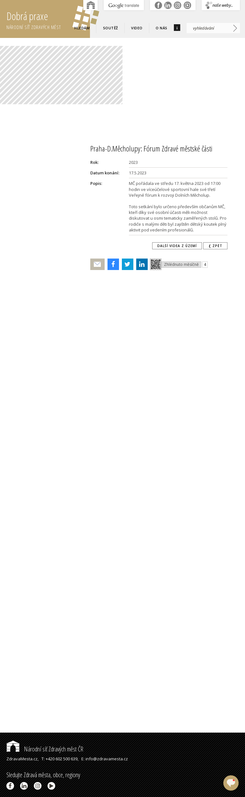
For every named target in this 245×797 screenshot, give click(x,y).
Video (137, 28)
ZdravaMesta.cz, (22, 759)
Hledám (82, 28)
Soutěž (110, 28)
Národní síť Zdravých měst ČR (44, 749)
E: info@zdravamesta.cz (104, 759)
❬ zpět (215, 246)
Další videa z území (177, 246)
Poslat (98, 264)
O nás (161, 28)
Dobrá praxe (48, 19)
